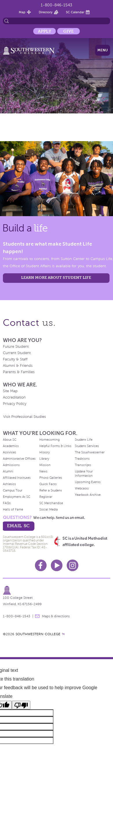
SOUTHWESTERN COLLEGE (38, 634)
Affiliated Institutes (17, 477)
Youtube (56, 565)
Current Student (17, 353)
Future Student (16, 347)
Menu (102, 50)
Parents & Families (19, 372)
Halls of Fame (13, 509)
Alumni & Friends (18, 366)
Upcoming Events (88, 482)
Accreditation (14, 397)
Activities (9, 452)
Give (68, 31)
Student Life (83, 439)
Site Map (10, 391)
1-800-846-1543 (56, 5)
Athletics (9, 484)
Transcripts (83, 465)
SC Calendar (75, 12)
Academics (11, 446)
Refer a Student (50, 490)
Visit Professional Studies (24, 417)
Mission (45, 465)
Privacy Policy (14, 404)
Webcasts (82, 488)
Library (44, 458)
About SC (9, 439)
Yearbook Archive (88, 494)
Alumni (8, 471)
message (37, 616)
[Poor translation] (21, 705)
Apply (44, 31)
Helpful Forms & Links (55, 446)
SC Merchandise (51, 503)
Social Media (48, 509)
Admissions (11, 465)
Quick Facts (48, 484)
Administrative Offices (19, 458)
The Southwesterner (90, 452)
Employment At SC (16, 496)
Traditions (82, 458)
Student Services (87, 446)
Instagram (72, 565)
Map (22, 12)
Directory (46, 12)
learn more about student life (56, 277)
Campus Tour (12, 490)
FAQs (7, 503)
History (44, 452)
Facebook (41, 565)
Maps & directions (56, 616)
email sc (18, 525)
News (43, 471)
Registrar (45, 496)
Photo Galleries (50, 477)
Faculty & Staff (15, 359)
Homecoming (49, 439)
